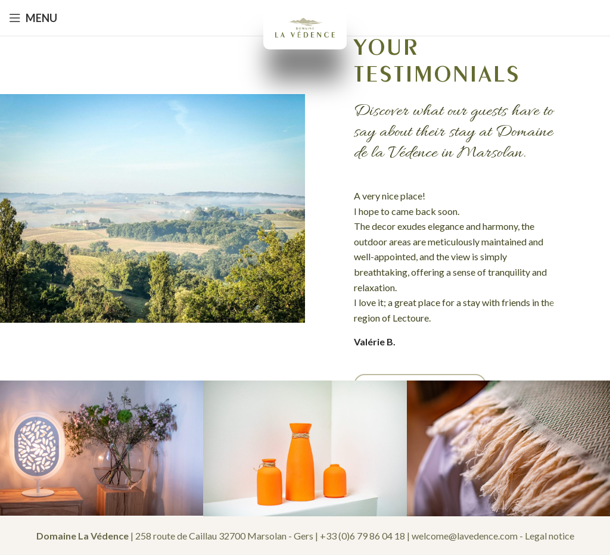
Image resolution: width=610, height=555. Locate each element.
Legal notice (549, 535)
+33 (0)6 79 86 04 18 (362, 535)
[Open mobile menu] (33, 18)
